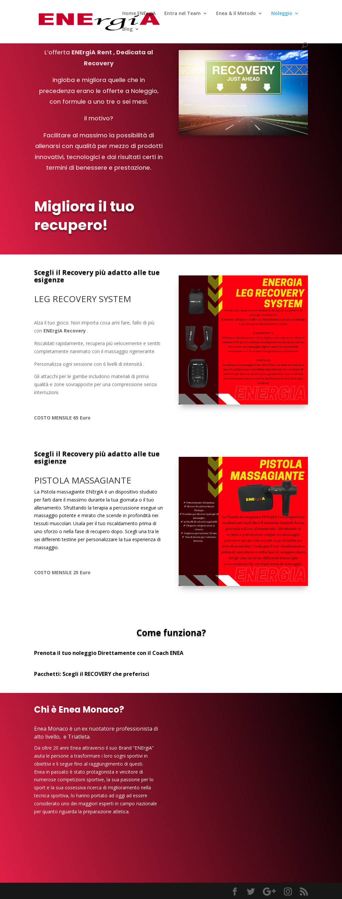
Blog (127, 29)
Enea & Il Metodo (236, 13)
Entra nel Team (182, 13)
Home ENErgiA (139, 13)
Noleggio (281, 13)
